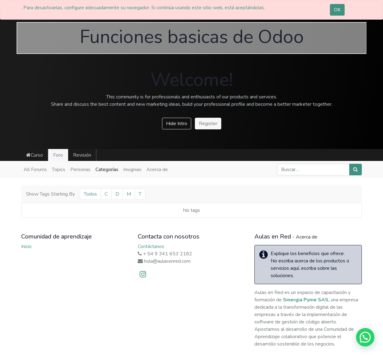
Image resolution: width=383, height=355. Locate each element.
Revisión (82, 155)
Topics (58, 169)
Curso (34, 155)
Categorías (106, 169)
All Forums (35, 169)
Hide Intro (176, 123)
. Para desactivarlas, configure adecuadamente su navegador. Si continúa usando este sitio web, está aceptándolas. (143, 7)
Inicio (26, 246)
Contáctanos (151, 246)
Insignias (132, 169)
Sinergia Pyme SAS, (306, 299)
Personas (80, 169)
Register (208, 123)
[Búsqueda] (355, 169)
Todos (90, 194)
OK (337, 9)
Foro (58, 155)
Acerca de (157, 169)
